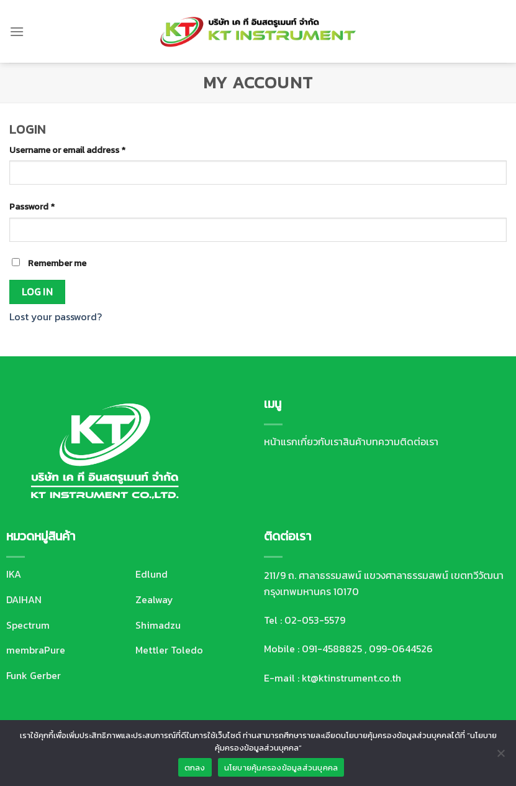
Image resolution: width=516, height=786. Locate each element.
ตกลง (195, 768)
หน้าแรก (280, 441)
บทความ (383, 441)
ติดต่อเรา (419, 441)
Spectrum (28, 624)
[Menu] (16, 31)
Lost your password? (55, 316)
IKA (13, 573)
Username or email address (67, 150)
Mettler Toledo (169, 649)
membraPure (35, 649)
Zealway (154, 599)
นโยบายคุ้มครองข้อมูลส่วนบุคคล (281, 768)
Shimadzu (158, 624)
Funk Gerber (33, 675)
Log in (37, 292)
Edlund (151, 573)
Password (32, 206)
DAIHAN (24, 599)
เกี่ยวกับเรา (320, 441)
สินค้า (354, 441)
